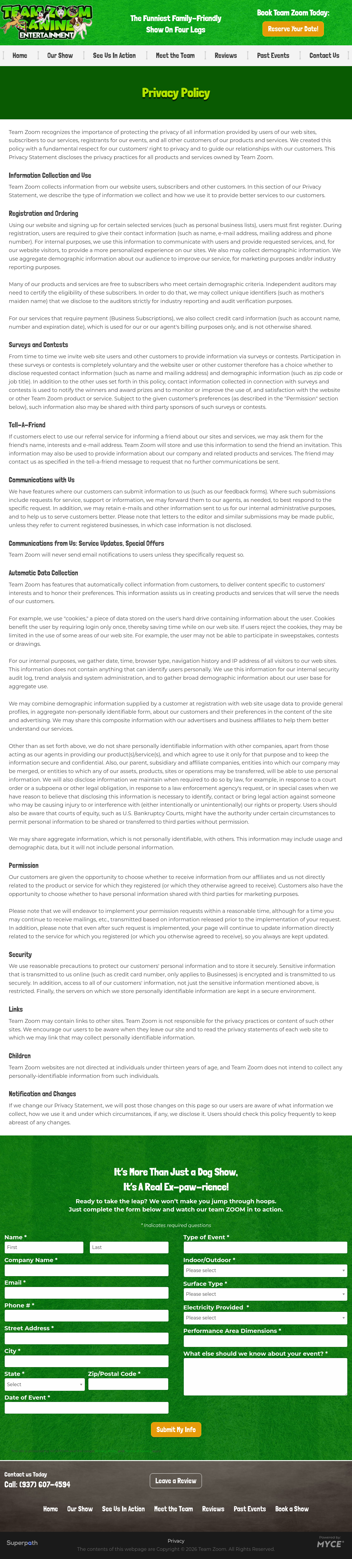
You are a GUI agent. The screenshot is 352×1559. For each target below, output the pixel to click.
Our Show (60, 55)
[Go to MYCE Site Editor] (330, 1544)
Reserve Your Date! (293, 29)
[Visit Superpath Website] (22, 1544)
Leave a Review (175, 1481)
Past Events (273, 55)
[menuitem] (17, 55)
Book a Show (292, 1509)
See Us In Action (114, 55)
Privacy (176, 1541)
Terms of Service (138, 1451)
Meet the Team (175, 55)
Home (20, 55)
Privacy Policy (106, 1451)
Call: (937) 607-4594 (37, 1484)
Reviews (226, 55)
